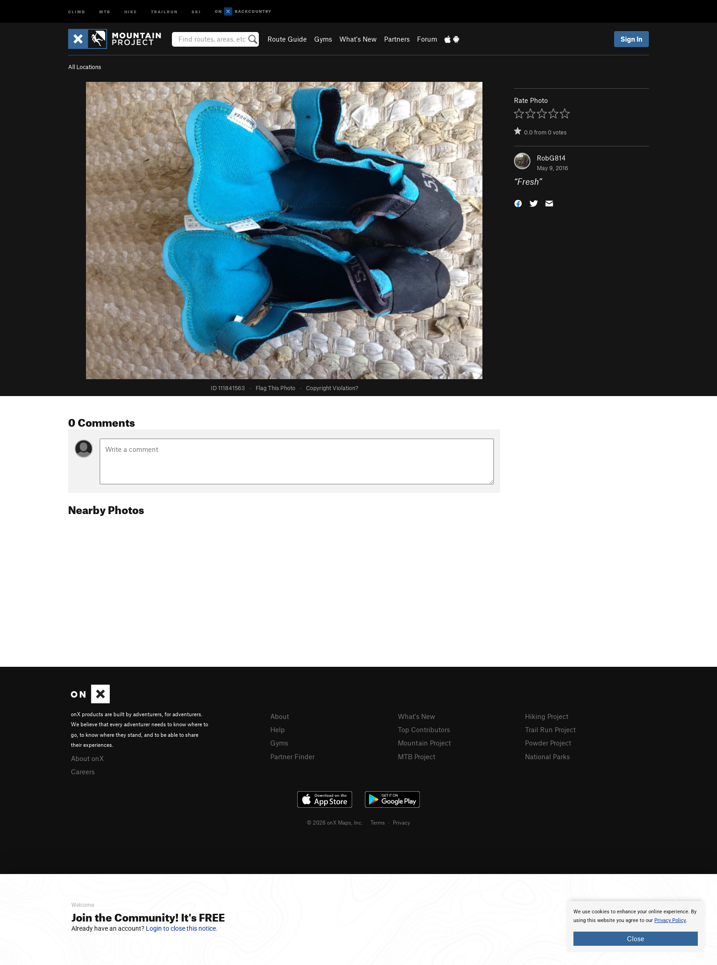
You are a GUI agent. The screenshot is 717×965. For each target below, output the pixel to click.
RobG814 (551, 158)
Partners (397, 39)
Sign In (631, 39)
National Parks (547, 756)
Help (277, 729)
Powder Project (548, 743)
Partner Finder (292, 756)
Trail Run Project (550, 729)
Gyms (323, 39)
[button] (518, 203)
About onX (87, 758)
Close (635, 938)
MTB (105, 11)
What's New (358, 39)
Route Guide (287, 39)
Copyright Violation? (332, 387)
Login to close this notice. (182, 928)
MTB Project (416, 756)
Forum (427, 39)
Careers (83, 771)
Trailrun (164, 11)
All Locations (84, 66)
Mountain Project (424, 743)
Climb (77, 11)
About (279, 716)
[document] (635, 926)
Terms (377, 822)
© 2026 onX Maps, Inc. (335, 822)
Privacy (401, 822)
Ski (196, 11)
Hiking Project (546, 716)
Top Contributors (424, 729)
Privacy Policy (670, 920)
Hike (130, 11)
